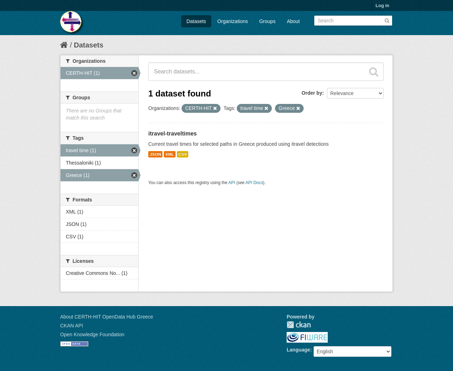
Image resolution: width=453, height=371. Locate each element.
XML (169, 154)
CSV (182, 154)
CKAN (299, 324)
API (231, 182)
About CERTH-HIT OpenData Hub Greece (106, 317)
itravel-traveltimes (172, 134)
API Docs (254, 182)
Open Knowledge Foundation (92, 334)
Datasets (196, 21)
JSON (155, 154)
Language (298, 350)
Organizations (232, 21)
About (293, 21)
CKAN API (71, 325)
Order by (312, 93)
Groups (267, 21)
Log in (382, 5)
